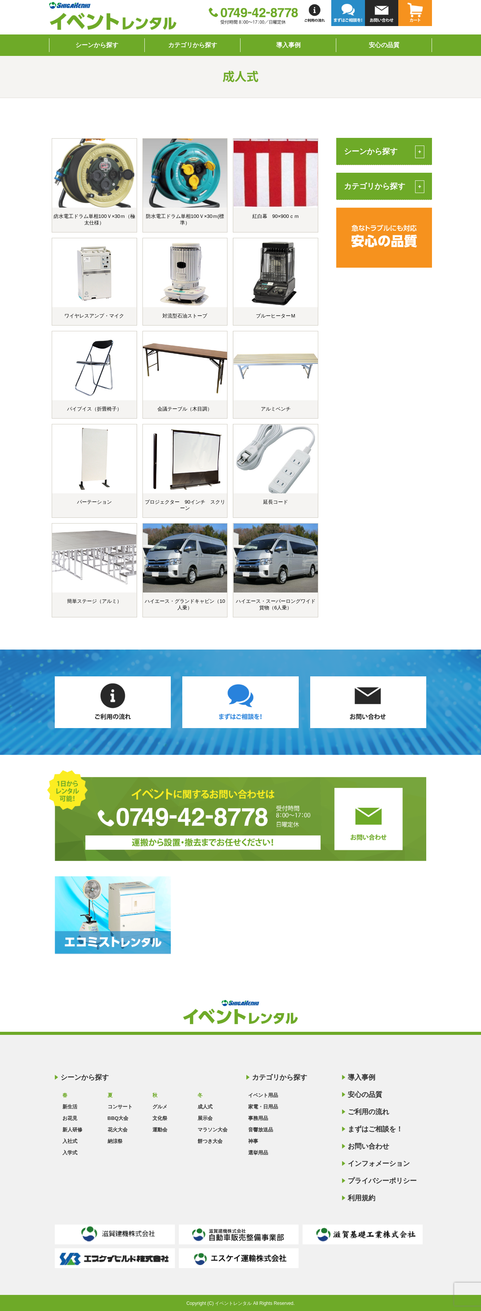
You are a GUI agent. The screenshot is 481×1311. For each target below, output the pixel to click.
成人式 (205, 1107)
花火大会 (118, 1130)
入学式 (69, 1153)
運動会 (159, 1130)
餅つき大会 (210, 1141)
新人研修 (72, 1130)
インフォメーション (379, 1163)
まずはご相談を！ (375, 1129)
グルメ (159, 1107)
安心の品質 (384, 45)
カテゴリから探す (192, 45)
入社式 (69, 1141)
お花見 (69, 1118)
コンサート (120, 1107)
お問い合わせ (368, 1146)
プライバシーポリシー (382, 1181)
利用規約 (361, 1198)
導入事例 (288, 45)
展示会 (205, 1118)
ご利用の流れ (368, 1112)
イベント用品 (263, 1095)
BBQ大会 (118, 1118)
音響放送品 (260, 1130)
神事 (253, 1141)
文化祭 (159, 1118)
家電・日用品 (263, 1107)
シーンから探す (96, 45)
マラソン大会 (212, 1130)
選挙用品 (258, 1153)
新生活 (69, 1107)
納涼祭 (115, 1141)
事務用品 (258, 1118)
